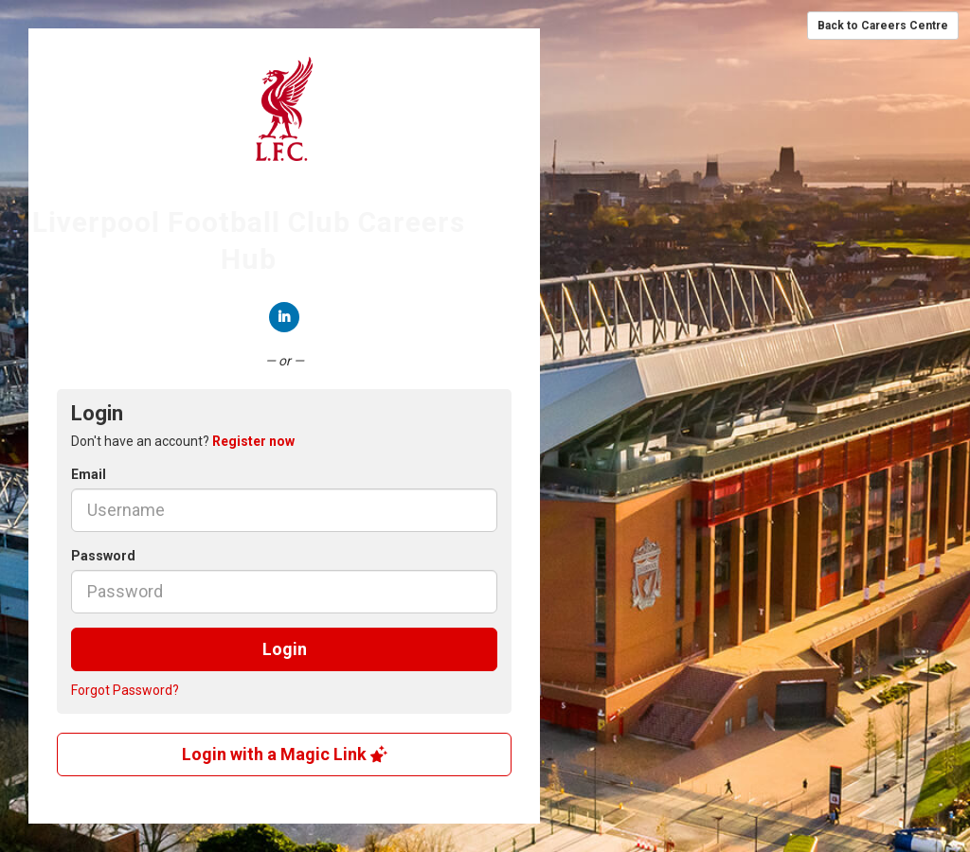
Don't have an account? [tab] (183, 441)
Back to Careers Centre (882, 25)
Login (284, 649)
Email (88, 474)
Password (103, 555)
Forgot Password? (125, 690)
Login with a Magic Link (284, 754)
